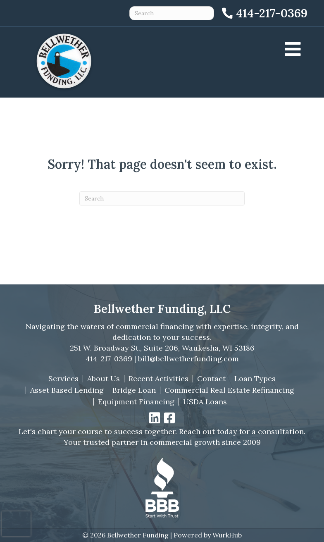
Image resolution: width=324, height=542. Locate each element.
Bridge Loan (134, 390)
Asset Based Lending (67, 390)
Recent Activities (158, 378)
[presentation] (16, 523)
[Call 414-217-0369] (263, 13)
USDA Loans (205, 402)
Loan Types (255, 378)
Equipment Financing (136, 402)
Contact (211, 378)
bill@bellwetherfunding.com (188, 358)
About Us (103, 378)
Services (63, 378)
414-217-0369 (109, 358)
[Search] (162, 198)
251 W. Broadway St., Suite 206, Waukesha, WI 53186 (162, 348)
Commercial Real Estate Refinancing (229, 390)
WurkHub (227, 535)
